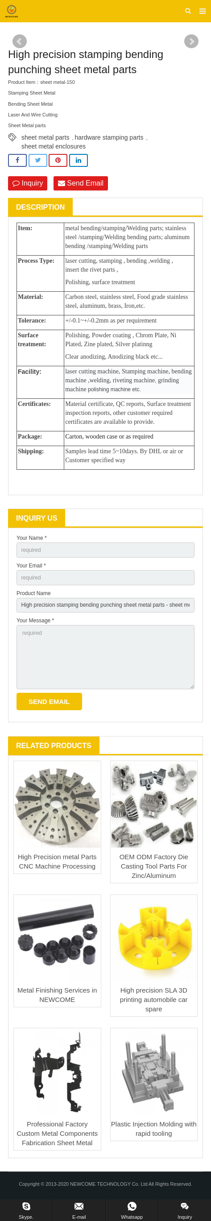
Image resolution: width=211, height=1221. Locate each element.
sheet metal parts (45, 137)
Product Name (34, 593)
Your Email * (31, 566)
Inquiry (27, 183)
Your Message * (35, 620)
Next (191, 41)
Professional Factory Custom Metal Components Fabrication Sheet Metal (57, 1133)
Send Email (80, 183)
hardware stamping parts (108, 137)
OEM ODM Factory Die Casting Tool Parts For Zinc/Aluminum (154, 866)
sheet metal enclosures (53, 146)
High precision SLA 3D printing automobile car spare (154, 999)
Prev (19, 41)
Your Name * (32, 538)
